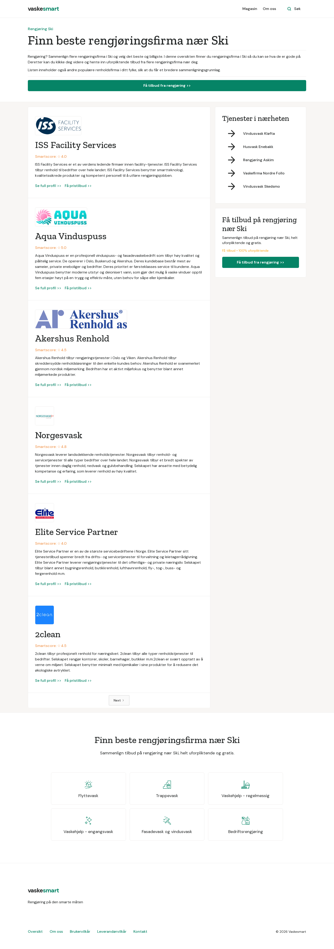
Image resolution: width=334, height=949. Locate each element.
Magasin (249, 8)
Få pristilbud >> (78, 185)
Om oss (269, 8)
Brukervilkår (80, 931)
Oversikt (35, 931)
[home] (43, 9)
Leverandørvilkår (111, 931)
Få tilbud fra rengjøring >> (167, 85)
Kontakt (140, 931)
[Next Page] (119, 700)
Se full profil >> (48, 185)
